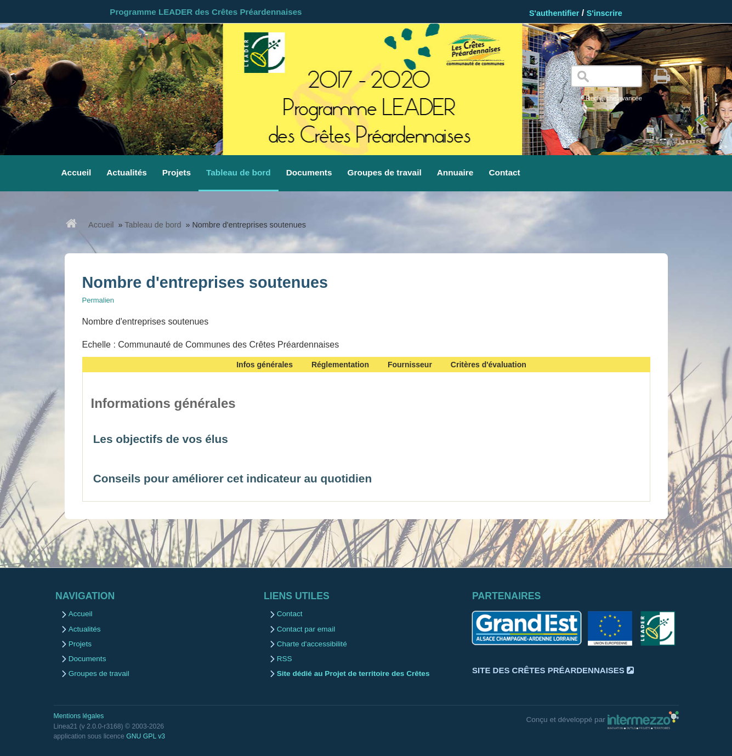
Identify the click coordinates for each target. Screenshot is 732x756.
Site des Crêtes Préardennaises (553, 670)
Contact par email (306, 629)
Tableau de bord (152, 224)
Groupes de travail (99, 673)
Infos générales (264, 364)
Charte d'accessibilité (312, 644)
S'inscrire (604, 13)
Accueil (101, 224)
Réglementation (340, 364)
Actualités (85, 629)
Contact (290, 614)
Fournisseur (410, 364)
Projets (80, 644)
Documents (87, 659)
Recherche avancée (614, 98)
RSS (284, 659)
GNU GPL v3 (145, 736)
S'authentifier (554, 13)
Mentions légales (79, 716)
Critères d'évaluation (488, 364)
